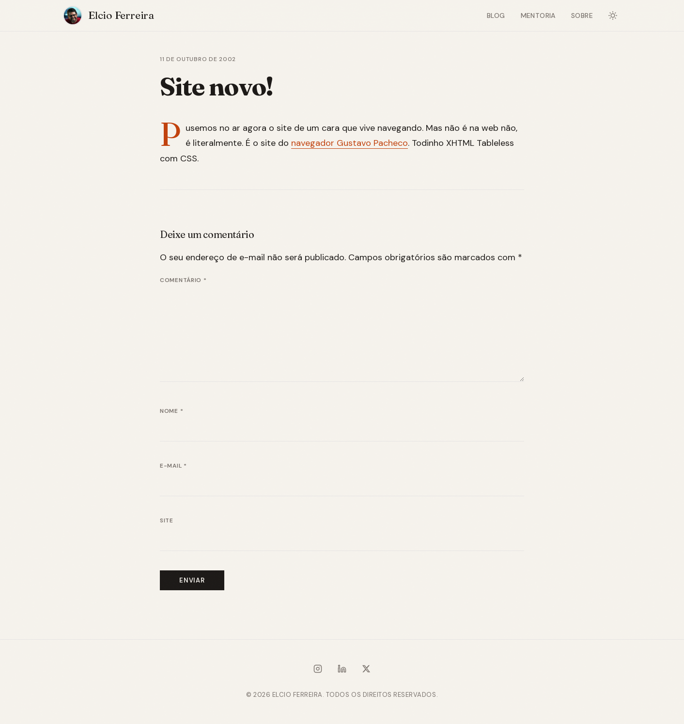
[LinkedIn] (342, 670)
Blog (496, 15)
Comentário (183, 280)
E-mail (173, 466)
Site (166, 520)
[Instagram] (317, 670)
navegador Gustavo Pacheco (349, 143)
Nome (171, 411)
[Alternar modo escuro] (613, 15)
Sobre (582, 15)
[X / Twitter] (366, 670)
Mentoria (538, 15)
